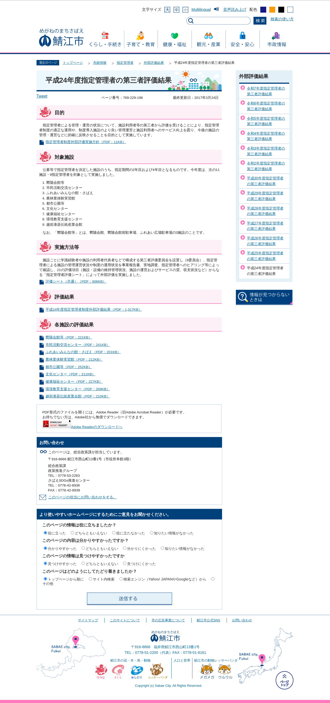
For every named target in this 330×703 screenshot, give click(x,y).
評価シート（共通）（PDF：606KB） (76, 281)
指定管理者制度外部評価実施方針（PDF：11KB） (86, 142)
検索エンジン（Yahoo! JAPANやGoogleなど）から (164, 579)
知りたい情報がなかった (174, 533)
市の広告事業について (168, 620)
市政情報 (99, 63)
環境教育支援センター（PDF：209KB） (78, 389)
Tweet (42, 96)
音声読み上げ (234, 9)
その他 (47, 584)
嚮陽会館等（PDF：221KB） (69, 337)
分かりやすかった (62, 548)
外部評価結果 (154, 63)
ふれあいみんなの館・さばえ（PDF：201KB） (83, 352)
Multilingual (201, 9)
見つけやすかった (62, 564)
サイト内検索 (103, 579)
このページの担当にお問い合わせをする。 (82, 497)
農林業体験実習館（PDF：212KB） (74, 359)
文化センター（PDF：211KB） (70, 374)
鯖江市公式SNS (208, 620)
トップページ (73, 63)
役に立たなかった (130, 533)
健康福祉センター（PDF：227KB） (74, 382)
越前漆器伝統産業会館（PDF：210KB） (78, 396)
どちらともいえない (91, 533)
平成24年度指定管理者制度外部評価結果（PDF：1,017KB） (94, 309)
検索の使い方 (282, 19)
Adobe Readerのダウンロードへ (82, 427)
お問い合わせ (242, 620)
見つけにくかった (141, 564)
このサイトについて (125, 620)
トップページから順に (66, 579)
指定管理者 (125, 63)
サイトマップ (88, 620)
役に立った (57, 533)
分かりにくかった (141, 548)
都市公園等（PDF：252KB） (69, 367)
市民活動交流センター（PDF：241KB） (78, 345)
